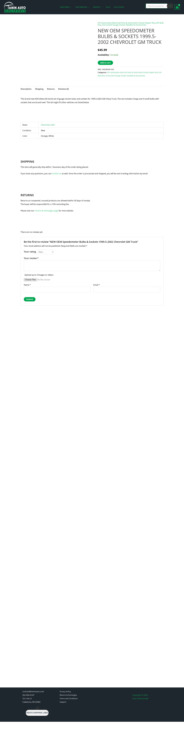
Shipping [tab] (39, 88)
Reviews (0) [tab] (63, 88)
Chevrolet (45, 124)
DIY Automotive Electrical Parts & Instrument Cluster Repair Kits (126, 23)
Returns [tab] (51, 88)
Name (27, 284)
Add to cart (105, 62)
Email (96, 284)
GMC (53, 124)
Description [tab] (26, 88)
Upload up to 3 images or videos (38, 275)
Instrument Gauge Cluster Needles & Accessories (124, 24)
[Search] (170, 6)
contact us (56, 173)
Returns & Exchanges (69, 712)
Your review (31, 258)
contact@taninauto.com (33, 708)
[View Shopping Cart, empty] (177, 7)
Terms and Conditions (70, 715)
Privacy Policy (66, 708)
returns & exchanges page (46, 210)
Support (63, 719)
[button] (72, 7)
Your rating (30, 251)
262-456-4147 (28, 712)
